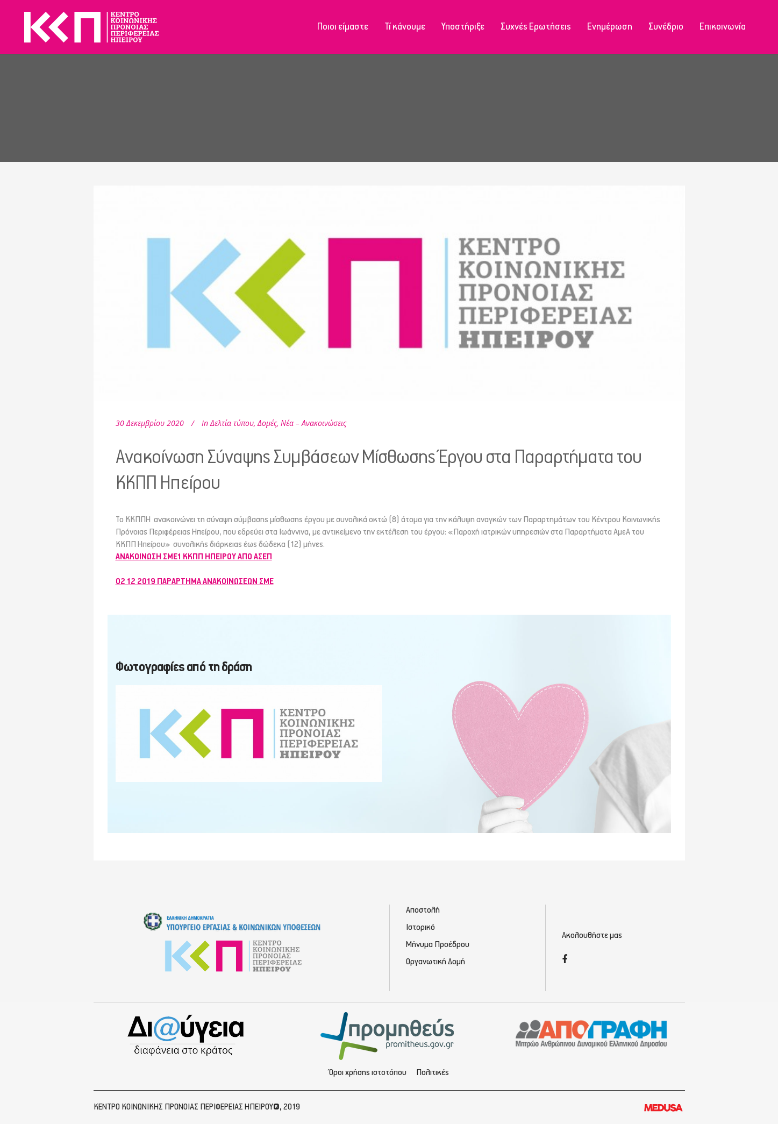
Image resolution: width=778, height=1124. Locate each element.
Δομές (267, 423)
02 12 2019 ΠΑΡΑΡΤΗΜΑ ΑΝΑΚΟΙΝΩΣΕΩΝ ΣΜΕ (195, 582)
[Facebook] (564, 960)
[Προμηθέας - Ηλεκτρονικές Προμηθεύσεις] (389, 1035)
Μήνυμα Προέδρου (437, 945)
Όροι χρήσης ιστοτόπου (367, 1073)
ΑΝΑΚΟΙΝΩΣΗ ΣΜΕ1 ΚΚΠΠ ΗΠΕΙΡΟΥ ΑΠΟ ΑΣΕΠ (194, 557)
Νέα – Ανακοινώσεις (313, 423)
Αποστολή (423, 910)
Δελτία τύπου (232, 423)
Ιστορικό (420, 927)
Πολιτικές (432, 1073)
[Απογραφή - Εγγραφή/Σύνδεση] (591, 1033)
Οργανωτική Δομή (435, 962)
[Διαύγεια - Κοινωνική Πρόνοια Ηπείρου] (187, 1035)
